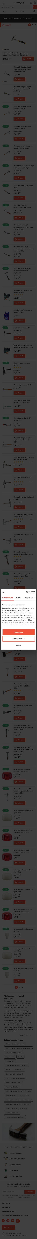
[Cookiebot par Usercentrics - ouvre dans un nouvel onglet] (26, 592)
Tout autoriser (18, 632)
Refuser (18, 645)
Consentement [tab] (7, 598)
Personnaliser (19, 638)
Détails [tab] (18, 598)
